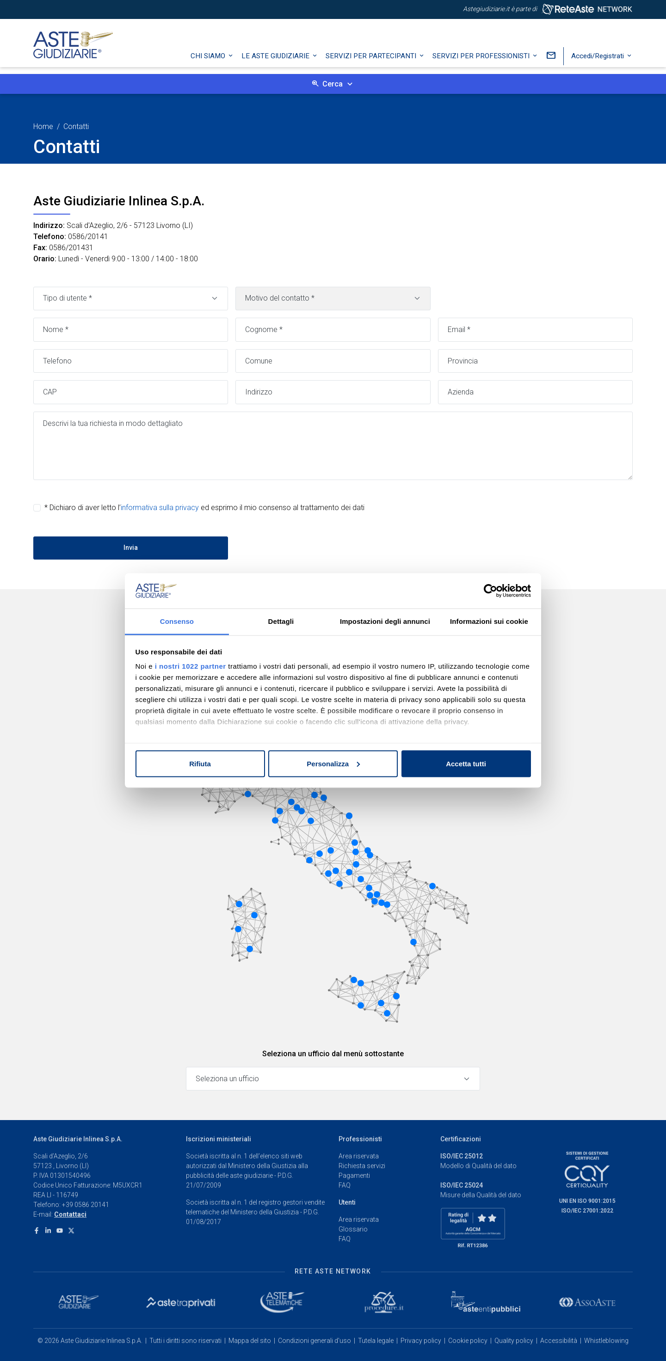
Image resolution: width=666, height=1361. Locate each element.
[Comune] (332, 361)
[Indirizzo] (332, 392)
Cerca (332, 84)
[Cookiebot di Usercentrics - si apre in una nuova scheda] (490, 591)
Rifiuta (200, 763)
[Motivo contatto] (332, 299)
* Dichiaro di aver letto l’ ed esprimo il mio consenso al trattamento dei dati (204, 507)
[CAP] (130, 392)
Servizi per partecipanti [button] (372, 62)
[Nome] (130, 330)
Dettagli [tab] (281, 621)
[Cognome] (332, 330)
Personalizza (333, 763)
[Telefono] (130, 361)
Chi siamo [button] (209, 62)
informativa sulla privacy (160, 507)
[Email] (535, 330)
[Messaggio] (333, 446)
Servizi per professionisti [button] (481, 62)
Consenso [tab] (177, 621)
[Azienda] (535, 392)
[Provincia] (535, 361)
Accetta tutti (466, 763)
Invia (130, 547)
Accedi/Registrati (598, 62)
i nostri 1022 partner (190, 666)
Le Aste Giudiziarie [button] (276, 62)
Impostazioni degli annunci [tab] (385, 621)
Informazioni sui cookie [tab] (489, 621)
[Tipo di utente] (130, 299)
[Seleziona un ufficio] (333, 1079)
